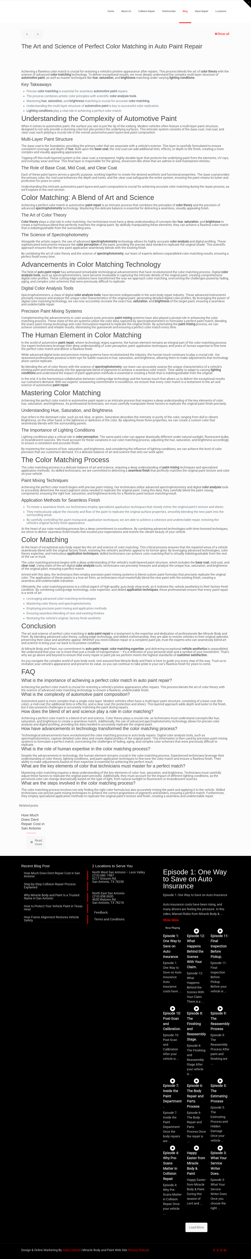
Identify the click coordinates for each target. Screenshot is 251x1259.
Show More (171, 920)
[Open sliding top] (247, 4)
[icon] (225, 1250)
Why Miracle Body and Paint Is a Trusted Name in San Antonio (51, 897)
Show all (221, 34)
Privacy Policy (137, 1250)
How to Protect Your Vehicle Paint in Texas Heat (53, 908)
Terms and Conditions (109, 919)
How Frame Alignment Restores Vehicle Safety (51, 919)
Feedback (101, 912)
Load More (196, 1227)
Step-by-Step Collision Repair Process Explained (50, 886)
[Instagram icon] (221, 1250)
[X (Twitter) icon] (217, 1250)
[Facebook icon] (214, 1250)
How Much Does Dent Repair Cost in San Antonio (52, 875)
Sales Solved (71, 1250)
